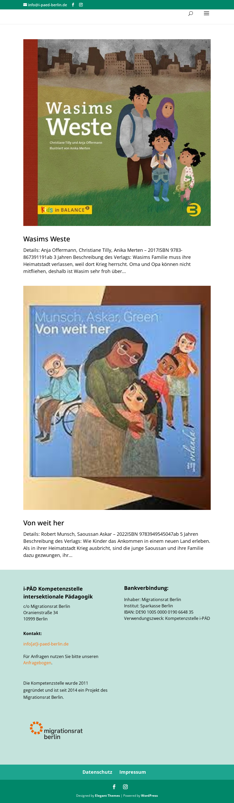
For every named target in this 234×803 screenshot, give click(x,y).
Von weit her (43, 522)
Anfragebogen (37, 663)
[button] (206, 16)
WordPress (149, 795)
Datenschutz (97, 772)
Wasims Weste (46, 238)
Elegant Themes (107, 795)
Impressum (132, 772)
